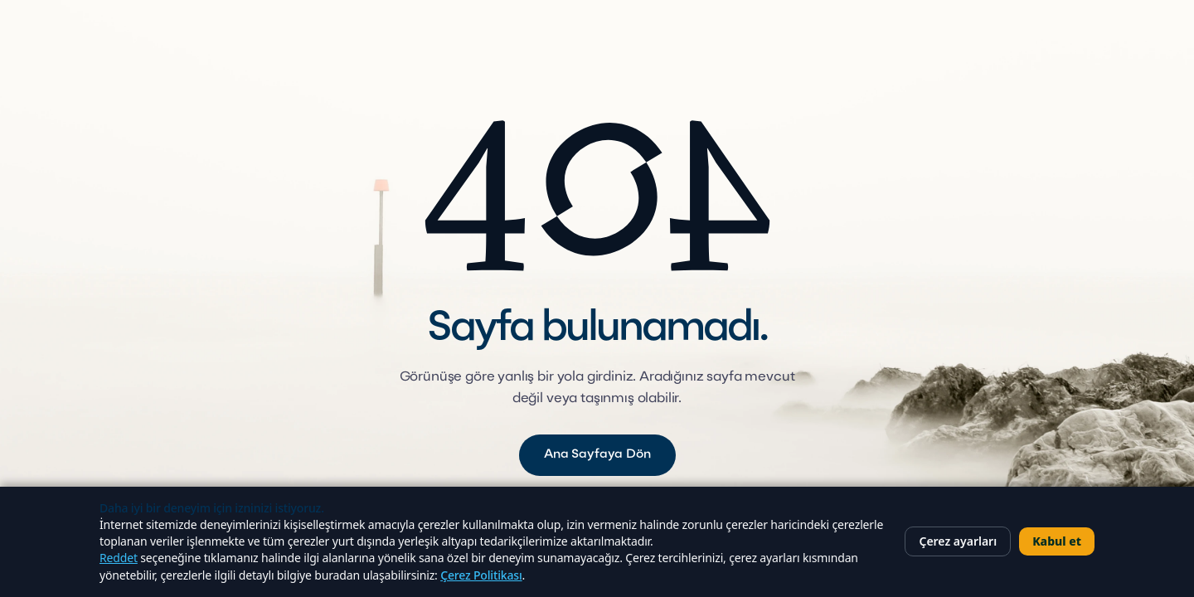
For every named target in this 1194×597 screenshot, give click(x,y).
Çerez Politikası (481, 575)
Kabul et (1056, 541)
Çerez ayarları (958, 541)
